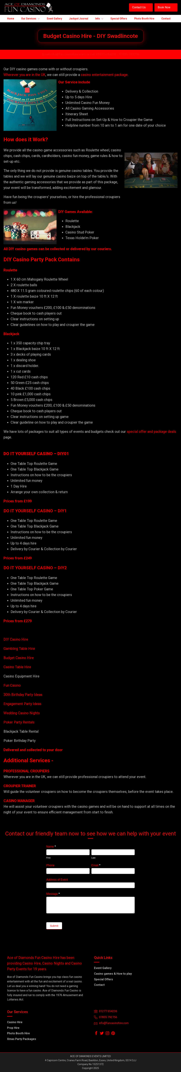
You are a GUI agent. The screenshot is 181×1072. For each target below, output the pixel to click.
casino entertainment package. (104, 75)
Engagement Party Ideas (22, 704)
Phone (50, 865)
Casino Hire (14, 1022)
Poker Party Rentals (19, 722)
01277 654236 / (107, 54)
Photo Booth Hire (18, 1033)
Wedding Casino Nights (22, 713)
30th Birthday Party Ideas (23, 694)
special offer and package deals (151, 431)
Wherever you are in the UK (24, 75)
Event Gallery (103, 968)
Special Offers (103, 979)
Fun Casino (12, 685)
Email (95, 865)
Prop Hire (13, 1028)
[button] (141, 7)
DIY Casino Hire (16, 639)
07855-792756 (129, 54)
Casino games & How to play (113, 973)
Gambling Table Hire (19, 648)
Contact (99, 985)
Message (53, 893)
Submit (54, 925)
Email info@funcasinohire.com (63, 54)
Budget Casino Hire (19, 658)
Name (51, 846)
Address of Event (57, 879)
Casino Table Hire (18, 667)
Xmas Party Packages (21, 1039)
